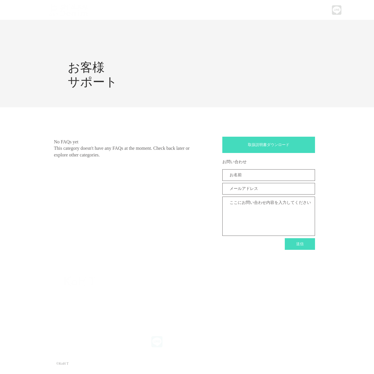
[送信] (300, 244)
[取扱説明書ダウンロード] (268, 145)
